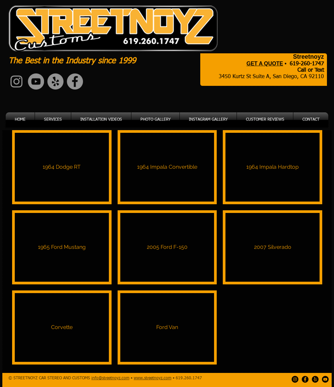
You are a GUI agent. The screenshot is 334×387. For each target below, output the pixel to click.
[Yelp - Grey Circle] (55, 81)
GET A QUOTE (264, 63)
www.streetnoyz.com (152, 378)
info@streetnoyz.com (110, 378)
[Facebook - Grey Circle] (75, 81)
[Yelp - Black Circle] (315, 379)
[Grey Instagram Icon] (16, 81)
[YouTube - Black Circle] (325, 379)
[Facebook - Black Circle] (305, 379)
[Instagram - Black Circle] (295, 379)
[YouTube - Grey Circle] (36, 81)
